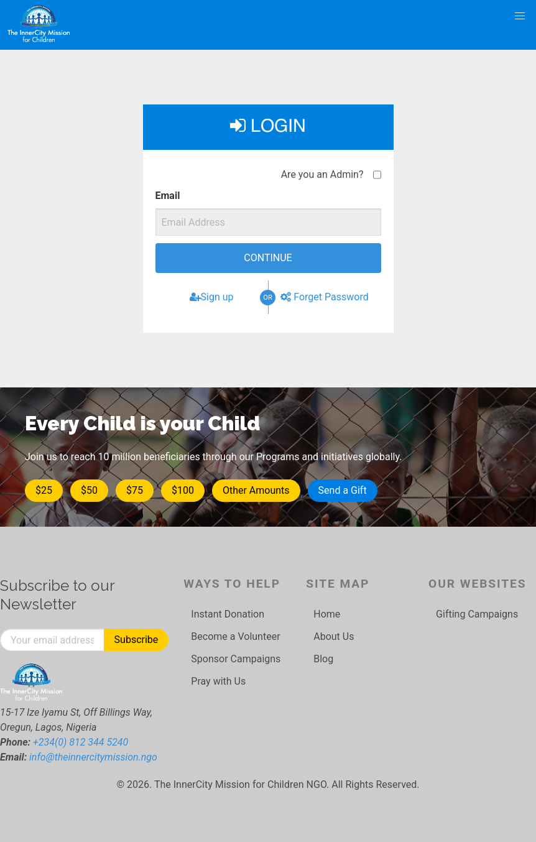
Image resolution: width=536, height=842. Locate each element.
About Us (333, 636)
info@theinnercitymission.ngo (93, 757)
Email (167, 195)
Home (326, 614)
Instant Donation (227, 614)
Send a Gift (342, 490)
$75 (134, 490)
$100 (183, 490)
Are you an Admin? (322, 174)
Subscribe (136, 639)
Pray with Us (218, 681)
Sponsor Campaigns (235, 659)
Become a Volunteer (235, 636)
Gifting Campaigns (477, 614)
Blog (323, 659)
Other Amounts (256, 490)
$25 (43, 490)
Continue (268, 258)
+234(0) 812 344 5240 (80, 742)
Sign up (212, 297)
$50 (89, 490)
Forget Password (324, 297)
